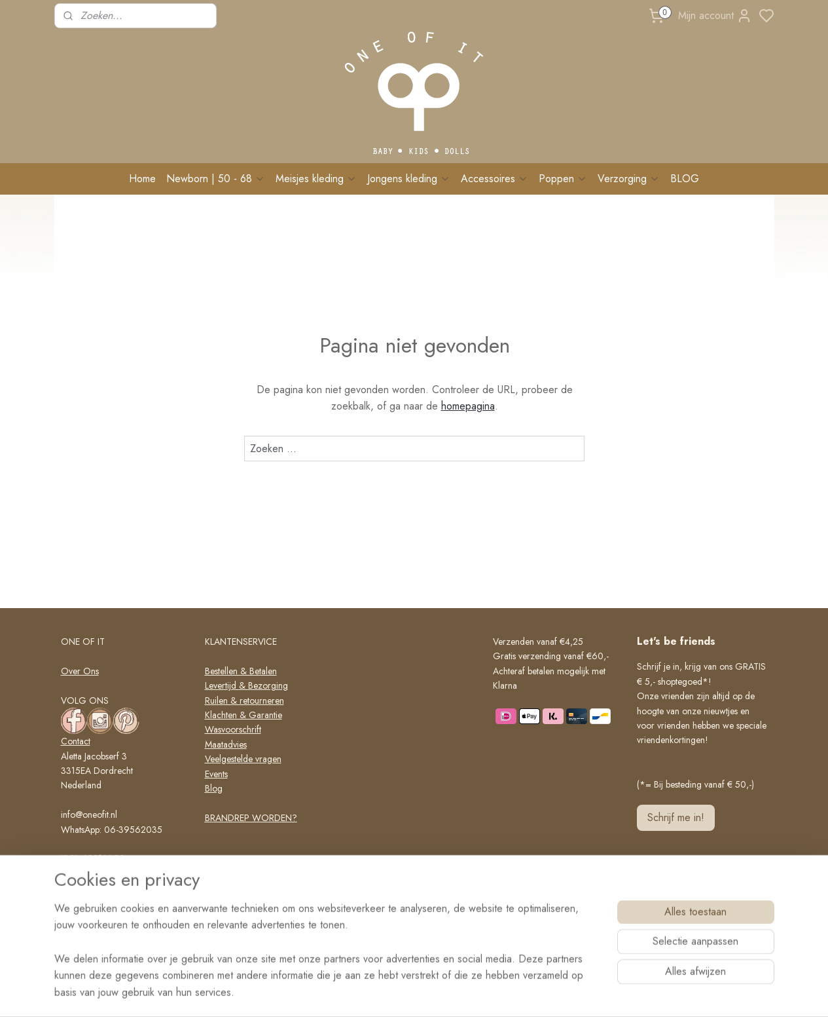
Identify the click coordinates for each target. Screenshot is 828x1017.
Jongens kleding (408, 178)
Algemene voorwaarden (251, 861)
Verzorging (629, 178)
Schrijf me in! (675, 817)
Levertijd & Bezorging (246, 685)
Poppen (563, 178)
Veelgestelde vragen (243, 758)
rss (469, 993)
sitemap (446, 993)
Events (216, 773)
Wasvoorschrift (233, 729)
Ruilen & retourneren (244, 700)
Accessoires (494, 178)
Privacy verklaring (238, 876)
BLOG (684, 178)
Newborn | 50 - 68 (215, 178)
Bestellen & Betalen (241, 671)
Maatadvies (226, 744)
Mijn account (715, 16)
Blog (214, 788)
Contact (75, 741)
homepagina (467, 405)
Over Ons (80, 671)
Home (142, 178)
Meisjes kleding (316, 178)
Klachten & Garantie (243, 714)
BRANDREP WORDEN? (251, 817)
